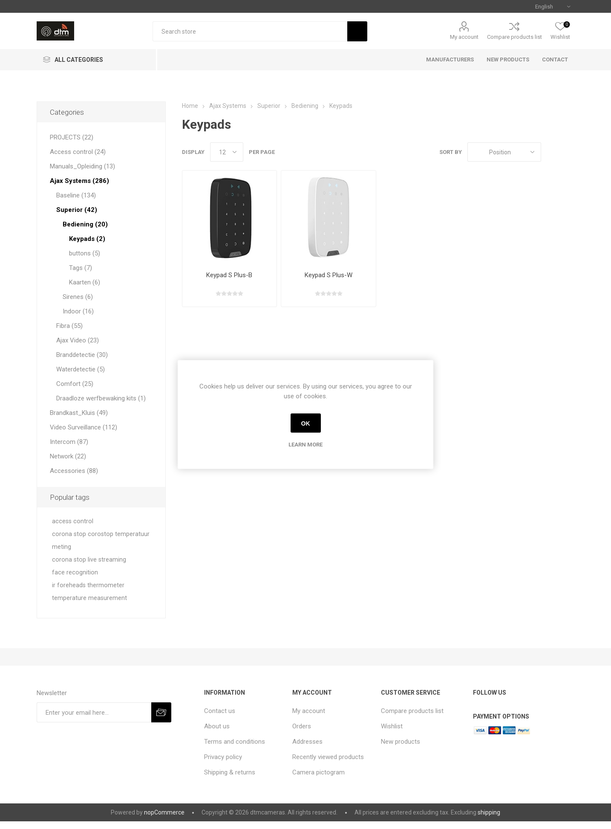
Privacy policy (223, 757)
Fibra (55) (69, 326)
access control (72, 521)
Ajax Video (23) (77, 340)
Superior (268, 105)
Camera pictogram (318, 772)
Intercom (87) (69, 442)
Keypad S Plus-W (328, 275)
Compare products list (514, 37)
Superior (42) (76, 210)
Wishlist (392, 726)
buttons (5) (84, 253)
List (568, 152)
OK (305, 423)
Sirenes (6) (78, 297)
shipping (489, 812)
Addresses (307, 741)
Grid (551, 152)
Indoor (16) (78, 311)
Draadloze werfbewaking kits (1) (101, 398)
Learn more (305, 444)
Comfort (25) (74, 384)
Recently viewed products (328, 757)
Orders (301, 726)
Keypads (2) (87, 239)
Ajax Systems (227, 105)
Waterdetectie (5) (80, 369)
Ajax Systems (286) (79, 181)
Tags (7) (80, 268)
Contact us (219, 711)
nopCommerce (164, 812)
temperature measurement (89, 598)
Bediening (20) (85, 224)
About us (217, 726)
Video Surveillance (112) (83, 427)
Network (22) (68, 456)
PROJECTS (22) (71, 137)
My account (464, 37)
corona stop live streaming (89, 559)
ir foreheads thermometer (88, 585)
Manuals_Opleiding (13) (82, 166)
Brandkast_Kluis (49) (79, 413)
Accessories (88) (74, 471)
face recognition (75, 572)
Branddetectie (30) (82, 355)
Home (190, 105)
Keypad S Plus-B (229, 275)
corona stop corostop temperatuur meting (101, 540)
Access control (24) (78, 152)
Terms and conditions (234, 741)
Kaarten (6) (84, 282)
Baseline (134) (76, 195)
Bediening (304, 105)
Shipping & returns (229, 772)
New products (400, 741)
